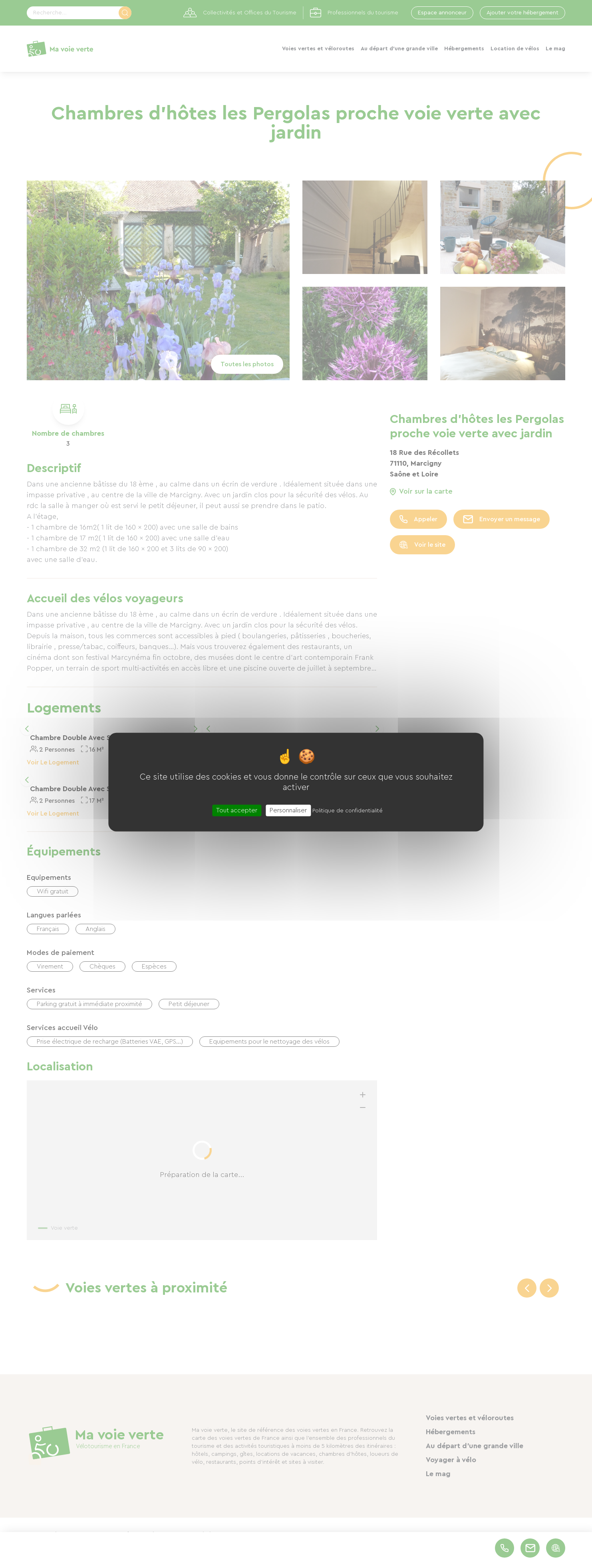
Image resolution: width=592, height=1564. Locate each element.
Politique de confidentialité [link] (347, 810)
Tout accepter (236, 810)
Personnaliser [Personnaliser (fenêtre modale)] (288, 810)
